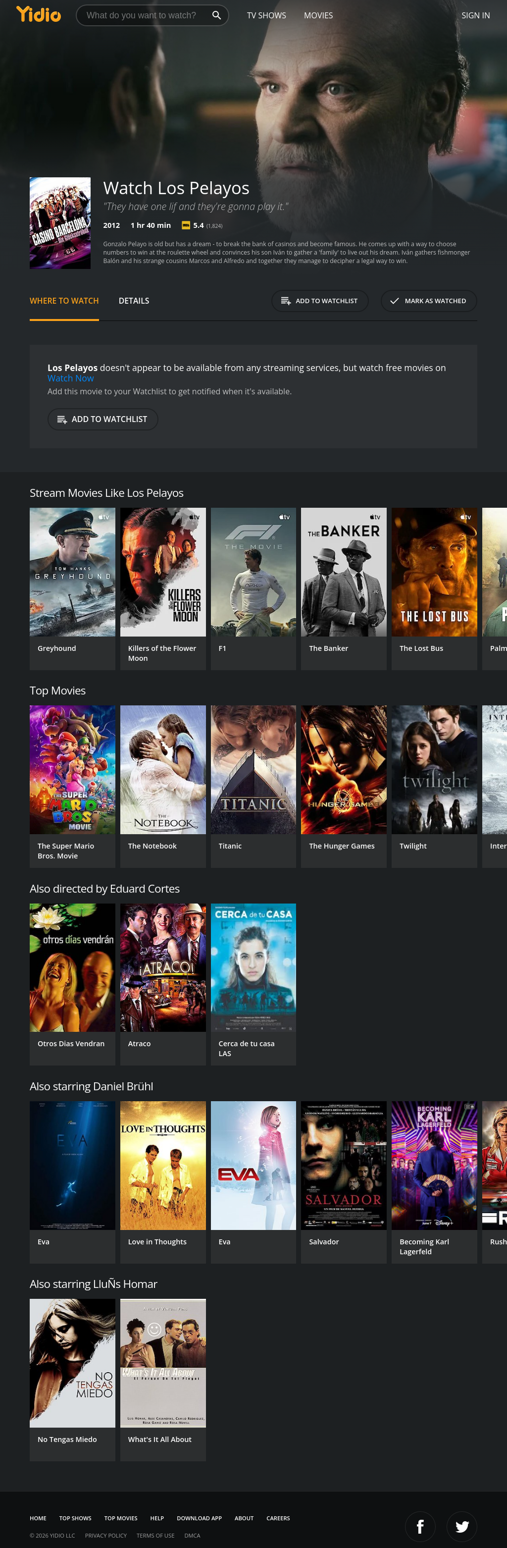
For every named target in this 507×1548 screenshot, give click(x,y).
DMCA (192, 1535)
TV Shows (266, 15)
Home (38, 1518)
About (244, 1518)
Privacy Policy (106, 1535)
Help (157, 1518)
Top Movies (121, 1518)
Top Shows (75, 1518)
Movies (318, 15)
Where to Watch (64, 300)
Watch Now (71, 378)
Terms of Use (155, 1535)
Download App (199, 1518)
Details (134, 300)
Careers (278, 1518)
